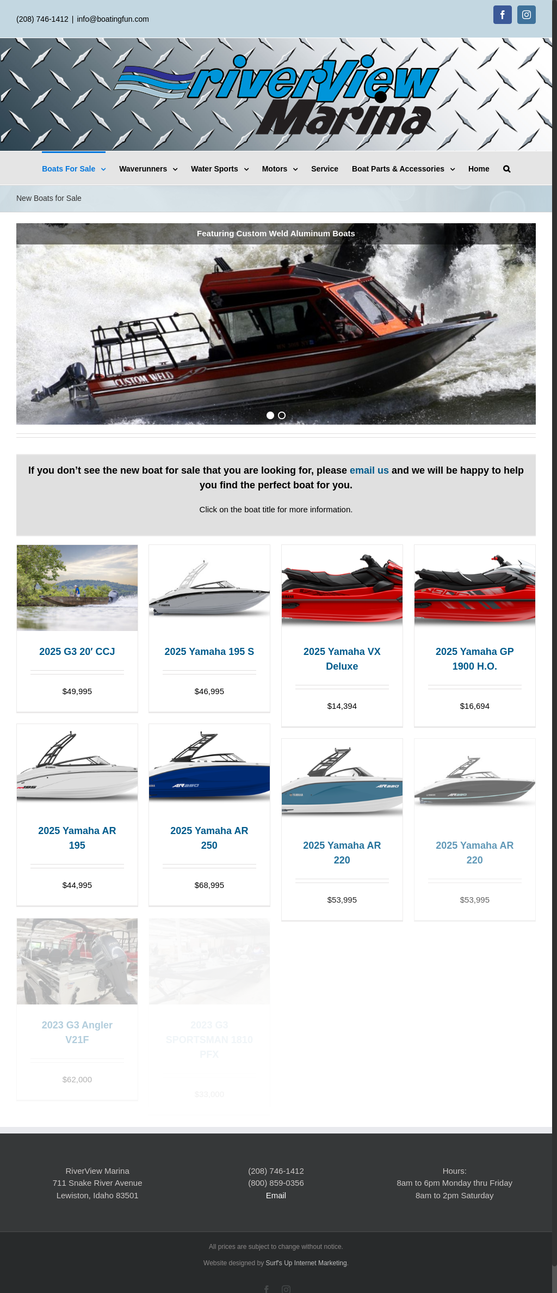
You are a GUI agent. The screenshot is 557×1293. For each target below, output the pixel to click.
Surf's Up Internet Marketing (306, 1263)
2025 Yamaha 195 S (209, 651)
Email (276, 1195)
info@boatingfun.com (113, 19)
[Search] (506, 168)
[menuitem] (80, 168)
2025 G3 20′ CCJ (77, 651)
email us (369, 470)
